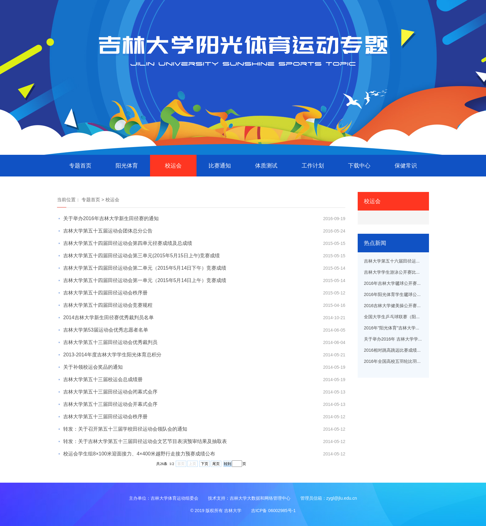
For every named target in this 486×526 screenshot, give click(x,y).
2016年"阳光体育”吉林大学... (391, 327)
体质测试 (266, 166)
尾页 (216, 464)
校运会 (173, 166)
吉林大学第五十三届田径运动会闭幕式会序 (110, 391)
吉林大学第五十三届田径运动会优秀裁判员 (110, 342)
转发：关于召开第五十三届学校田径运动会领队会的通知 (125, 429)
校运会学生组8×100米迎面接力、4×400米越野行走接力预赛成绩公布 (139, 453)
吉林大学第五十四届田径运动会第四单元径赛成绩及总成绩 (127, 243)
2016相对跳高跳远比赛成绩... (392, 350)
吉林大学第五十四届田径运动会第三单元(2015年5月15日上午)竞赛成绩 (141, 255)
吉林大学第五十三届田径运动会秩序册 (105, 416)
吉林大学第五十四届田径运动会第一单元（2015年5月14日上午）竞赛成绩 (144, 280)
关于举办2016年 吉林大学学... (393, 339)
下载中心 (359, 166)
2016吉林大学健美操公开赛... (392, 305)
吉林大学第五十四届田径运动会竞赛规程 (107, 305)
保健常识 (406, 166)
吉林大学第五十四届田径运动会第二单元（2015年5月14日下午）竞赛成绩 (144, 268)
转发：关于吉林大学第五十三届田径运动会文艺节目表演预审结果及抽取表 (145, 441)
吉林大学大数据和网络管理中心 (260, 498)
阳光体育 (127, 166)
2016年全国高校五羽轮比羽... (392, 361)
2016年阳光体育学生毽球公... (392, 294)
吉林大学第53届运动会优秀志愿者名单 (105, 330)
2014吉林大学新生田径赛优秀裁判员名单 (108, 317)
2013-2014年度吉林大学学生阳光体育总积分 (112, 354)
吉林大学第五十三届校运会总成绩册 (103, 379)
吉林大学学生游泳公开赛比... (392, 272)
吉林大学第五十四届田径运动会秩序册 (105, 292)
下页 (204, 464)
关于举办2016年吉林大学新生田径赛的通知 (111, 218)
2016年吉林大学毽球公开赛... (392, 283)
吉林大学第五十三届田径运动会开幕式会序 (110, 404)
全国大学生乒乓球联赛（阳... (392, 316)
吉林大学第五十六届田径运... (392, 261)
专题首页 (80, 166)
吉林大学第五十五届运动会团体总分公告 (107, 230)
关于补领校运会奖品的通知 (93, 367)
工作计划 (313, 166)
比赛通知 (220, 166)
